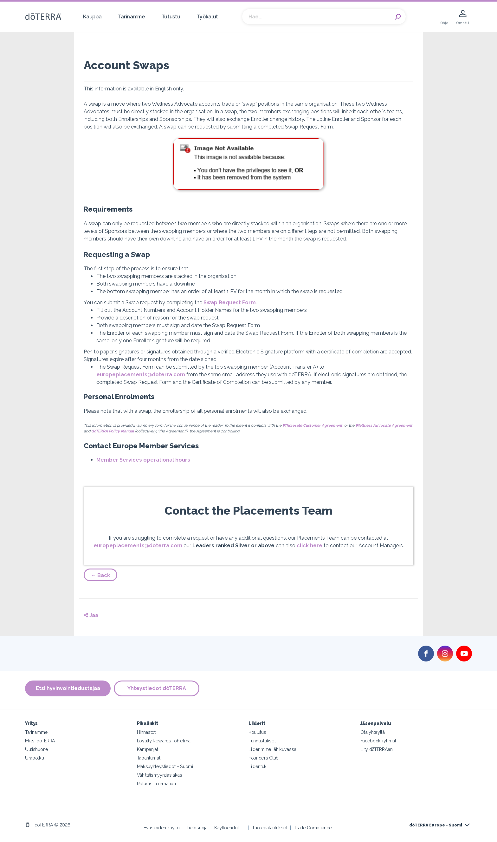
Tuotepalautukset (269, 827)
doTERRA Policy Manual (112, 431)
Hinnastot (146, 732)
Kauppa (92, 17)
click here (309, 546)
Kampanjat (147, 749)
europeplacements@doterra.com (140, 375)
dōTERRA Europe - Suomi (435, 825)
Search (398, 16)
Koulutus (257, 732)
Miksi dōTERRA (40, 740)
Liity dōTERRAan (376, 749)
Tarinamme (131, 17)
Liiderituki (258, 766)
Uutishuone (36, 749)
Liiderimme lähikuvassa (272, 749)
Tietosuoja (197, 827)
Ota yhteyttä (372, 732)
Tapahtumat (148, 757)
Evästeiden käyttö (162, 827)
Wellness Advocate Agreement (383, 425)
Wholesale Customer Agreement (312, 425)
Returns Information (156, 783)
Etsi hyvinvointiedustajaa (68, 688)
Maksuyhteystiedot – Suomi (165, 766)
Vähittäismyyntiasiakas (159, 775)
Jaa (91, 615)
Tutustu (170, 17)
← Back (100, 575)
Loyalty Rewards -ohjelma (164, 740)
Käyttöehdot (226, 827)
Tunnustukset (261, 740)
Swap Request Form (229, 302)
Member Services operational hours (143, 460)
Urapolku (34, 757)
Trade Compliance (313, 827)
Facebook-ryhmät (378, 740)
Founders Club (263, 757)
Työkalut (207, 17)
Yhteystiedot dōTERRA (156, 688)
